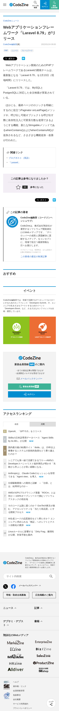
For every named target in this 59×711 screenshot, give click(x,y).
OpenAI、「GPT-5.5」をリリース (25, 431)
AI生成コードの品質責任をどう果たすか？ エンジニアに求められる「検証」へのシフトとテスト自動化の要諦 (31, 521)
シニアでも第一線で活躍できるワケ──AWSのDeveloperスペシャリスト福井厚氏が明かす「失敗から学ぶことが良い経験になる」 (32, 463)
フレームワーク (27, 50)
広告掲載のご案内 (44, 595)
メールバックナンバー (29, 378)
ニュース (14, 50)
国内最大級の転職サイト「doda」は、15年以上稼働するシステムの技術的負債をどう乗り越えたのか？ (31, 450)
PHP (6, 50)
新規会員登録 (29, 386)
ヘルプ (16, 682)
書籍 (38, 621)
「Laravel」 (14, 162)
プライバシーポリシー (22, 708)
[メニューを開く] (4, 4)
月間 (43, 424)
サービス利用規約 (20, 704)
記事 (38, 608)
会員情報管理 (18, 691)
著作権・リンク (19, 686)
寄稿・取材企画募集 (16, 595)
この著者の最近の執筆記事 (33, 256)
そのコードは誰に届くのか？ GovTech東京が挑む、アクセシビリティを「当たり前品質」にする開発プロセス (31, 508)
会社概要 (17, 699)
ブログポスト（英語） (20, 158)
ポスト (10, 58)
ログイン (29, 394)
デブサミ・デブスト (13, 623)
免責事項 (17, 695)
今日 (16, 424)
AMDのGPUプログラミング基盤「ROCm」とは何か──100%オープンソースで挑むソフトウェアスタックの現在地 (31, 495)
